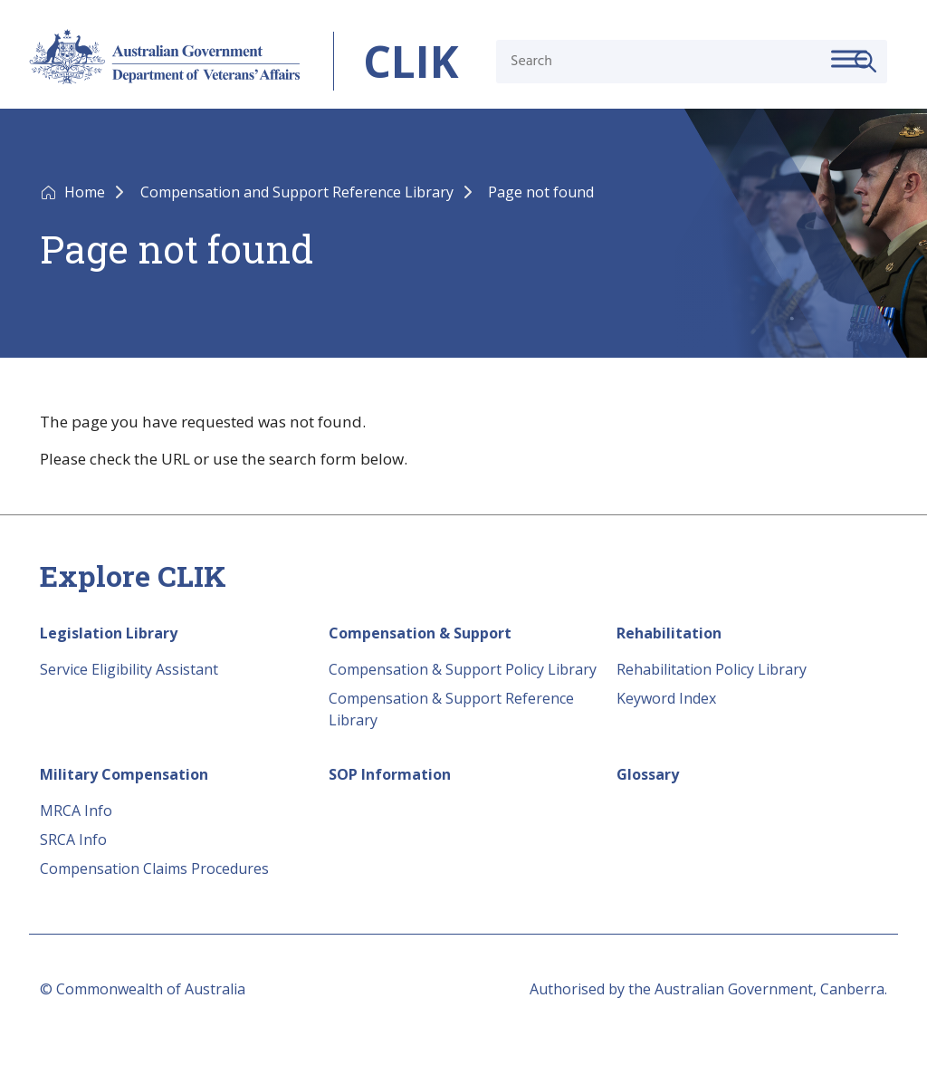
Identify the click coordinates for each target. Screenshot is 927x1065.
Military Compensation (124, 774)
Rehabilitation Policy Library (711, 669)
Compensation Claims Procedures (154, 868)
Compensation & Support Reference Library (451, 709)
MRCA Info (76, 810)
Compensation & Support (420, 633)
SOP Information (390, 774)
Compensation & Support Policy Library (463, 669)
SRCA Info (73, 839)
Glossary (647, 774)
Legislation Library (108, 633)
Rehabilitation (669, 633)
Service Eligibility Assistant (129, 669)
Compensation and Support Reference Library (298, 192)
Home (86, 192)
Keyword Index (666, 698)
